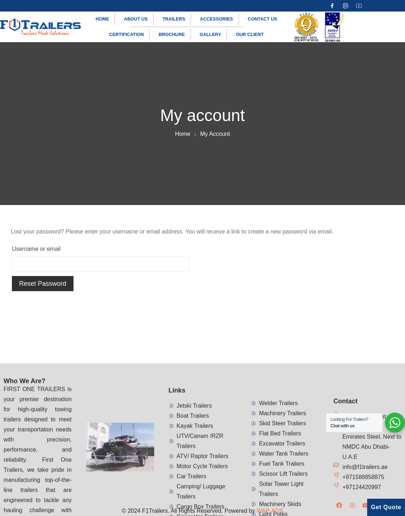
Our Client (250, 34)
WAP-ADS (270, 511)
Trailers (174, 19)
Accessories (216, 19)
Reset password (42, 283)
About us (136, 19)
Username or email (36, 249)
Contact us (262, 19)
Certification (126, 34)
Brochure (172, 34)
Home (102, 19)
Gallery (210, 34)
